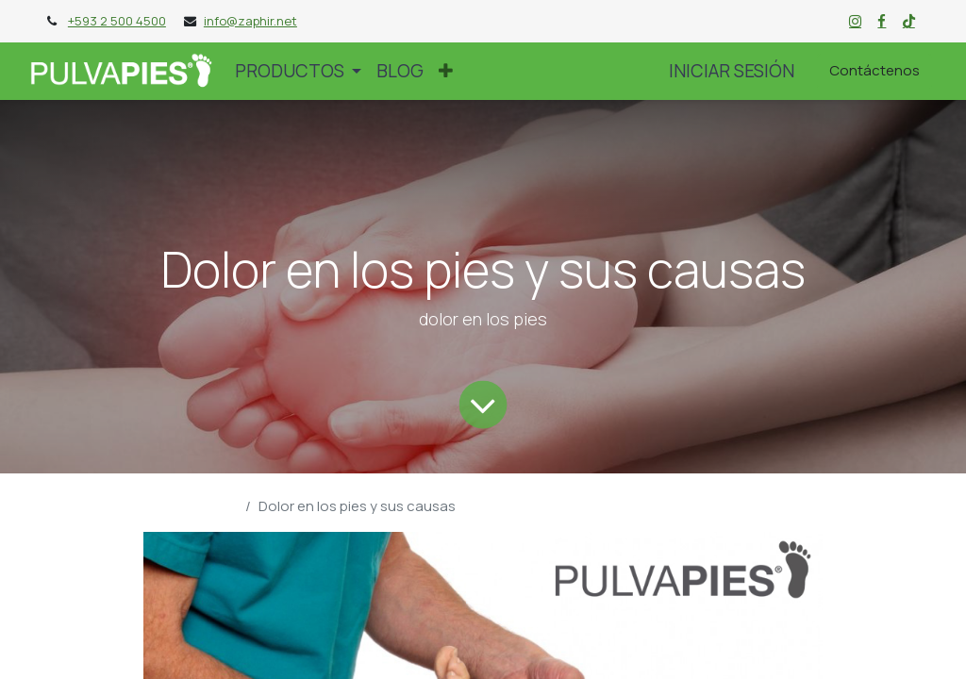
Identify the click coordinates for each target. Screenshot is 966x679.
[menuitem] (400, 70)
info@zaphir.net (250, 20)
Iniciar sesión (731, 70)
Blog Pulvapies (190, 506)
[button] (445, 70)
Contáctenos (874, 70)
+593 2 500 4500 (117, 20)
